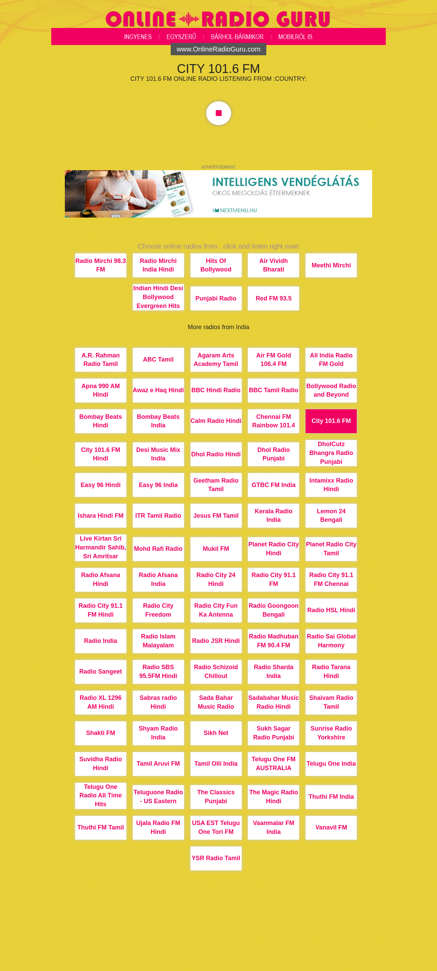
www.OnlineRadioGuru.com (218, 49)
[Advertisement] (218, 945)
